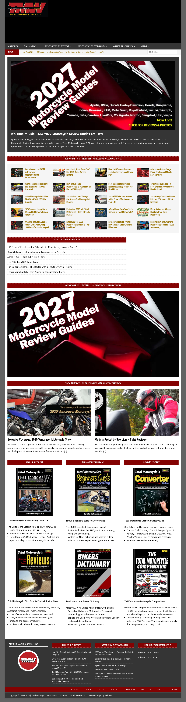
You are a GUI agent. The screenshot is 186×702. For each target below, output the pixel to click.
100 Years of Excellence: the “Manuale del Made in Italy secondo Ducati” (42, 247)
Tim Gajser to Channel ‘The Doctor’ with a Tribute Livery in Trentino (40, 266)
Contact (161, 690)
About (88, 690)
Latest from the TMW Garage (114, 645)
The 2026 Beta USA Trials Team (22, 262)
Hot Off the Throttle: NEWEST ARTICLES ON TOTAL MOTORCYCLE (93, 159)
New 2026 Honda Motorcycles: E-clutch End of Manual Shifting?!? (78, 186)
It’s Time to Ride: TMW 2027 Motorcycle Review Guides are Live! (57, 134)
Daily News (30, 46)
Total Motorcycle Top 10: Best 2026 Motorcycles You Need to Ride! (161, 186)
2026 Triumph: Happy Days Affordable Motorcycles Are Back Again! (36, 212)
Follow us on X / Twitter (148, 652)
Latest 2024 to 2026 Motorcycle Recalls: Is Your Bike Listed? (77, 224)
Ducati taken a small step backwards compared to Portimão (36, 252)
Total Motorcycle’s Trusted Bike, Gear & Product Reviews (93, 383)
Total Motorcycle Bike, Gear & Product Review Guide (33, 601)
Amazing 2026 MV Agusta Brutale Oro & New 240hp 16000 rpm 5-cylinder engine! (37, 224)
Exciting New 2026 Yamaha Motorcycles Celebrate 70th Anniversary (162, 224)
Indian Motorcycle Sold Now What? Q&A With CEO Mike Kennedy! (36, 199)
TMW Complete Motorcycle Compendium (144, 601)
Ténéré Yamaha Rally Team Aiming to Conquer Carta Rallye (36, 272)
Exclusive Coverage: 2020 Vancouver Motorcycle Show (39, 439)
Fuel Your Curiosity (71, 645)
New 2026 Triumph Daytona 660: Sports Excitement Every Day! (120, 172)
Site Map (174, 690)
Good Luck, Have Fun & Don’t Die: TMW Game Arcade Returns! (78, 172)
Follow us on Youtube (147, 657)
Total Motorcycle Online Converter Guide (144, 520)
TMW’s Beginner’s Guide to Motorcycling (85, 520)
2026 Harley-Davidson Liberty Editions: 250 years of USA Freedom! (162, 199)
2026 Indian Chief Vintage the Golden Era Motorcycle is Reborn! (78, 199)
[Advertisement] (115, 22)
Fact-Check (146, 690)
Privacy (100, 690)
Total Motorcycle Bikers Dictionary (82, 601)
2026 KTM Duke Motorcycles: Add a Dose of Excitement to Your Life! (120, 199)
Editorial (114, 690)
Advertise (75, 690)
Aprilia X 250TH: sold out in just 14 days (26, 256)
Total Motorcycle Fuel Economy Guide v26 (27, 520)
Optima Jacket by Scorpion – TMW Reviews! (121, 439)
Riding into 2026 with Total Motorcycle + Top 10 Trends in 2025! (78, 212)
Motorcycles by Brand (91, 46)
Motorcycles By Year (57, 46)
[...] (87, 146)
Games (144, 46)
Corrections (129, 690)
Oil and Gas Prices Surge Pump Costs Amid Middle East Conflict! (161, 172)
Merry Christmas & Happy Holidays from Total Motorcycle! (160, 212)
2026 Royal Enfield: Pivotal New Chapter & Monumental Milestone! (120, 224)
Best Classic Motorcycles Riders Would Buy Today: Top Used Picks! (120, 186)
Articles (13, 46)
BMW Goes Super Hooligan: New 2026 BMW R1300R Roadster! (36, 186)
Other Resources (123, 46)
